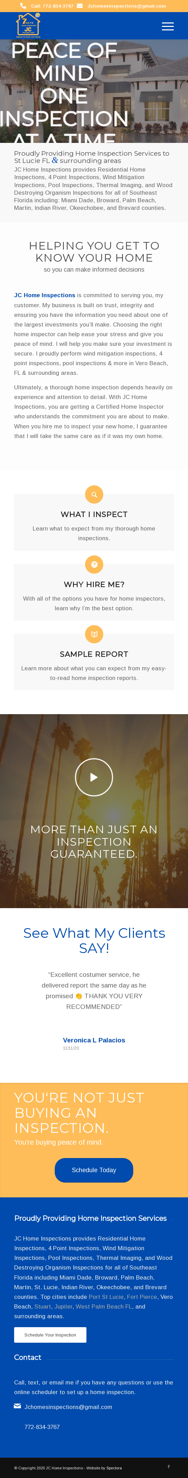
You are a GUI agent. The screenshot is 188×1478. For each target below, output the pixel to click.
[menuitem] (164, 25)
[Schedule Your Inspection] (50, 1335)
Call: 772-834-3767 (52, 6)
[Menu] (164, 25)
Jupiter (63, 1306)
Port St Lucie (106, 1297)
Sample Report (94, 654)
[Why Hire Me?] (94, 564)
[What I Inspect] (94, 494)
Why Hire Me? (94, 584)
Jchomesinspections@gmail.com (126, 6)
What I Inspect (94, 514)
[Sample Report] (94, 634)
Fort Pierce (142, 1297)
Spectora (114, 1468)
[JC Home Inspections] (78, 25)
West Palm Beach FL (104, 1306)
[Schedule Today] (94, 1170)
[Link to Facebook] (169, 1466)
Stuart (42, 1306)
